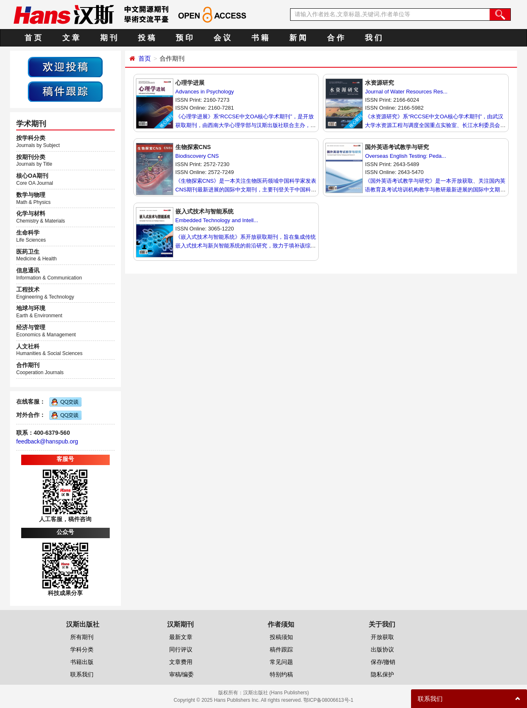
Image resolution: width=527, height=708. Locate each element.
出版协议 (382, 649)
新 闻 (297, 38)
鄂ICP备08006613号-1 (328, 700)
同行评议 (180, 649)
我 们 (373, 38)
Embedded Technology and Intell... (216, 220)
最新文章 (180, 637)
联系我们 (82, 674)
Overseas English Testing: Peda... (405, 156)
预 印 (184, 38)
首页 (144, 58)
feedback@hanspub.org (47, 441)
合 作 (335, 38)
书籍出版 (82, 662)
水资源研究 (379, 82)
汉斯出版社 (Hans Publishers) (276, 693)
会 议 (222, 38)
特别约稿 (281, 674)
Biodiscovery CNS (197, 156)
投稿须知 (281, 637)
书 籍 (259, 38)
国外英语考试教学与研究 (397, 147)
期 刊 (108, 38)
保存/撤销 (383, 662)
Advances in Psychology (204, 91)
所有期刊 (82, 637)
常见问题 (281, 662)
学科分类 (82, 649)
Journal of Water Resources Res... (406, 91)
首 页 (33, 38)
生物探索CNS (193, 147)
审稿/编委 (181, 674)
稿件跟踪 (281, 649)
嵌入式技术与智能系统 (204, 211)
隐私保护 (382, 674)
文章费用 (180, 662)
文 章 (70, 38)
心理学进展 (189, 82)
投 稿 (146, 38)
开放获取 (382, 637)
